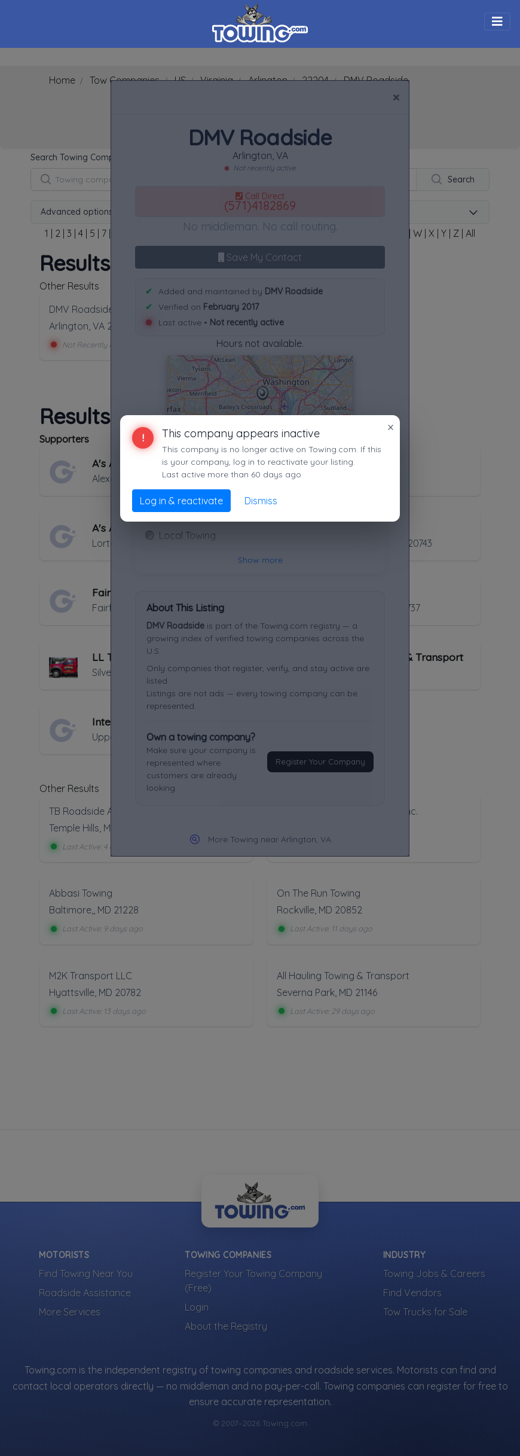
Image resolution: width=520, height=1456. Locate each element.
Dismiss (260, 501)
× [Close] (390, 427)
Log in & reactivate (181, 501)
